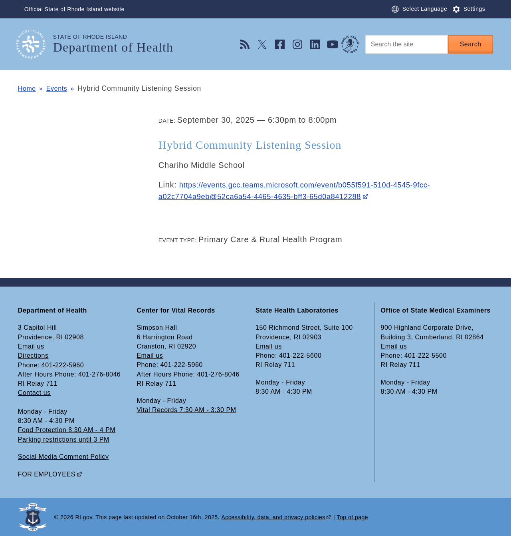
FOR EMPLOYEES (46, 473)
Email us (31, 346)
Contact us (34, 392)
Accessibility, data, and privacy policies (273, 516)
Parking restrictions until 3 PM (63, 439)
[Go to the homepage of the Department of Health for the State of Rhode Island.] (35, 44)
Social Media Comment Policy (63, 456)
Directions (33, 355)
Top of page (352, 516)
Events (60, 88)
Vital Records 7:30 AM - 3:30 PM (186, 409)
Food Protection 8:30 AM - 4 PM (66, 429)
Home (28, 88)
